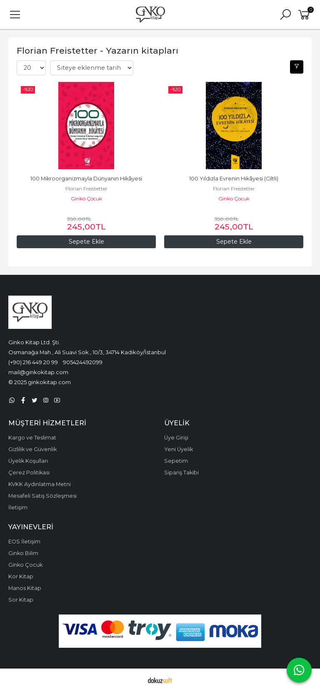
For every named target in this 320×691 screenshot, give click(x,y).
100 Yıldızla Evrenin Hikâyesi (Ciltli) (233, 178)
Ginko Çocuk (86, 198)
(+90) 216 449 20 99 (33, 362)
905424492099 (82, 362)
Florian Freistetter (86, 188)
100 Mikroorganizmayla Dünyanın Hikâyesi (86, 178)
